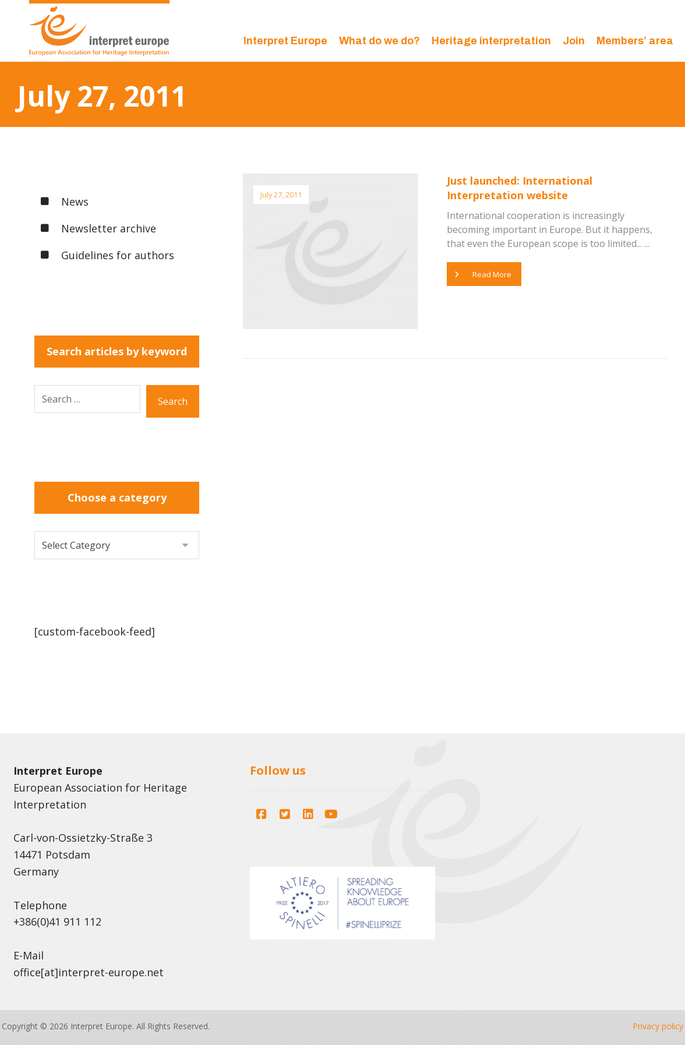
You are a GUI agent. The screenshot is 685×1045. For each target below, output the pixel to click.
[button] (261, 811)
